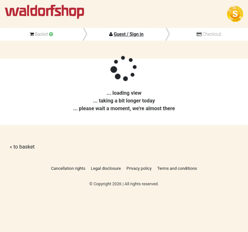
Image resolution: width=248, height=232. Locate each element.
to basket (24, 147)
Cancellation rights (68, 168)
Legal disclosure (106, 168)
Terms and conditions (177, 168)
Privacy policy (139, 168)
